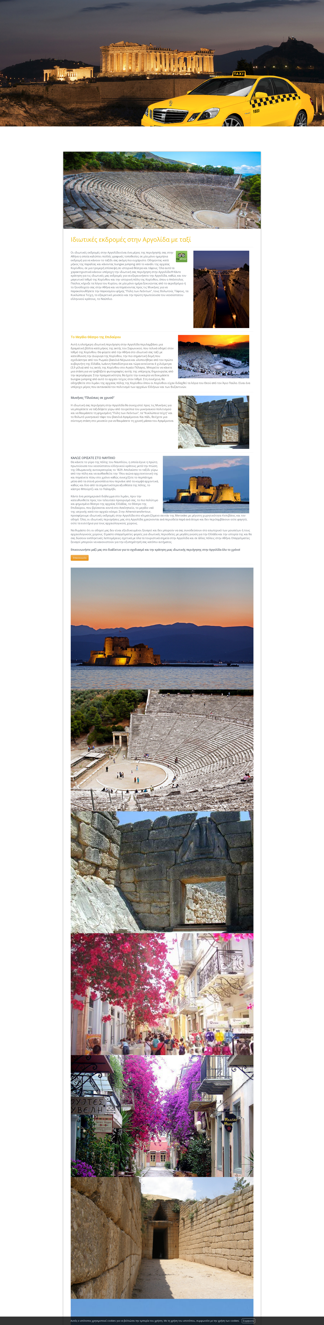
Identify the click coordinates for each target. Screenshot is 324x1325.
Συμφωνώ (248, 1320)
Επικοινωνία (79, 557)
